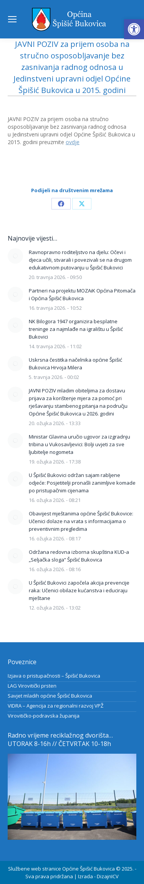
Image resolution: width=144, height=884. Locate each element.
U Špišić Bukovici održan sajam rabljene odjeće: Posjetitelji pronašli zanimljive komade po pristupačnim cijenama (82, 483)
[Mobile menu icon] (12, 19)
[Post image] (15, 256)
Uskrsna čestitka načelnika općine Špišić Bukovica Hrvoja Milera (75, 363)
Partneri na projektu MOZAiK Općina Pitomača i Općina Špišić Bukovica (82, 294)
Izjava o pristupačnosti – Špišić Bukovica (54, 675)
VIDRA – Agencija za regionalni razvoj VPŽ (55, 705)
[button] (134, 29)
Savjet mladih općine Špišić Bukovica (50, 695)
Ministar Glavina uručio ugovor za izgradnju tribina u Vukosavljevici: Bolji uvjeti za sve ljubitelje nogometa (79, 444)
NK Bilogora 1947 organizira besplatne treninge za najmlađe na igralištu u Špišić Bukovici (76, 329)
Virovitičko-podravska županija (43, 715)
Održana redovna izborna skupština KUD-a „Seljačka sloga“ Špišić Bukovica (79, 555)
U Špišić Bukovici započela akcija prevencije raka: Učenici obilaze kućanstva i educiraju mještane (79, 590)
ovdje (72, 142)
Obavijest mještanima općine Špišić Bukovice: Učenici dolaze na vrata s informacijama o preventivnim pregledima (81, 521)
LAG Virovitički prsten (32, 685)
